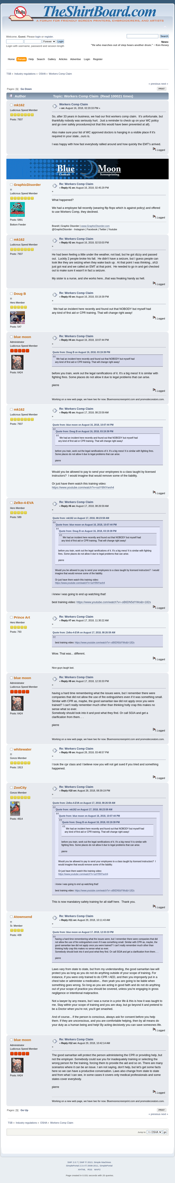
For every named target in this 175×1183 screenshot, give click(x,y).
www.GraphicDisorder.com (95, 226)
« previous (154, 83)
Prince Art (22, 617)
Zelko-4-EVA (24, 503)
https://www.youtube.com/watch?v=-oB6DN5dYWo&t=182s (114, 602)
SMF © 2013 (86, 1162)
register (48, 36)
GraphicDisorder (27, 185)
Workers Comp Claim (73, 104)
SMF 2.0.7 (72, 1162)
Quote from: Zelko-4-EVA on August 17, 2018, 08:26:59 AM (84, 632)
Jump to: (142, 1132)
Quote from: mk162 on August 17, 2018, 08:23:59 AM (81, 518)
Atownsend (23, 917)
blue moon (22, 337)
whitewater (22, 749)
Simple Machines (102, 1162)
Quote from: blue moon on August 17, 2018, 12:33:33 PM (83, 932)
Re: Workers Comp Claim (76, 184)
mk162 (19, 105)
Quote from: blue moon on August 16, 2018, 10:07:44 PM (83, 425)
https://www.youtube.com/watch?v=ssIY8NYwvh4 (83, 487)
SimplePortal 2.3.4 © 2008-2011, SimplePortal (89, 1165)
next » (164, 83)
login (38, 36)
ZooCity (20, 787)
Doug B (20, 294)
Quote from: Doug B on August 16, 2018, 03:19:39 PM (81, 352)
